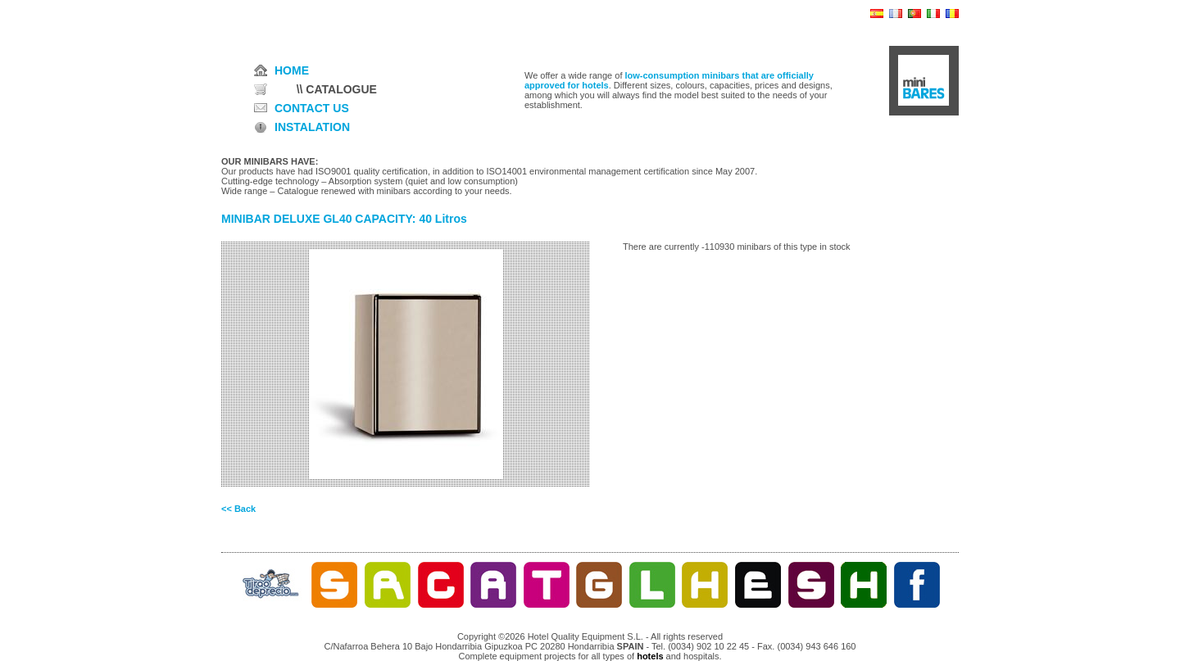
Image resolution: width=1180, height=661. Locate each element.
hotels (650, 656)
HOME (292, 70)
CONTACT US (312, 108)
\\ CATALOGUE (337, 89)
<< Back (238, 509)
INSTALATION (312, 127)
